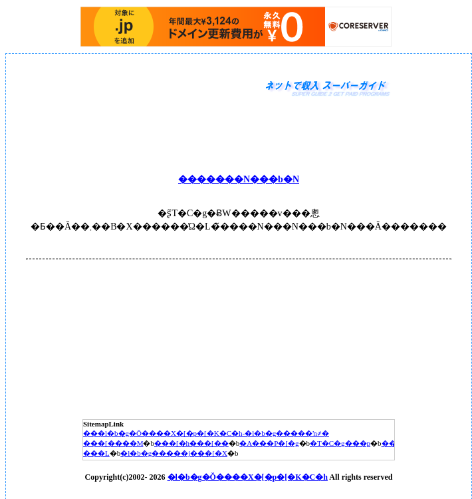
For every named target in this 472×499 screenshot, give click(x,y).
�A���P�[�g (268, 443)
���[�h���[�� (191, 443)
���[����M (113, 443)
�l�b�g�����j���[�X (173, 453)
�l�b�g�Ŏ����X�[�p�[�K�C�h (248, 477)
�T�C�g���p (340, 443)
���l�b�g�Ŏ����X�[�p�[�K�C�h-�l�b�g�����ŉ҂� (206, 433)
